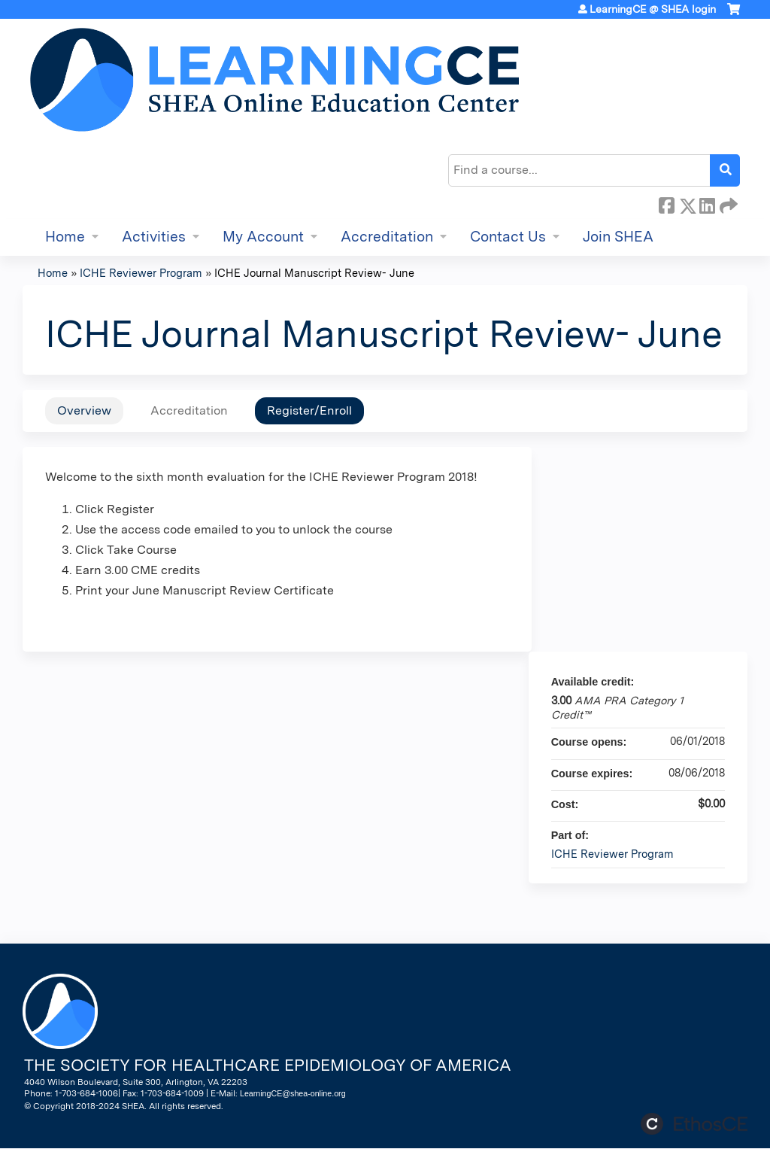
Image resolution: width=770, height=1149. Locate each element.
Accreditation (387, 236)
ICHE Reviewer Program (141, 272)
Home (65, 236)
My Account (263, 236)
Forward (727, 203)
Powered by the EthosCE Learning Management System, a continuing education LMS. (694, 1124)
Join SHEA (618, 236)
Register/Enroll (309, 410)
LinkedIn (706, 203)
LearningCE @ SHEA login (653, 9)
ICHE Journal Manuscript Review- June (314, 272)
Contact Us (508, 236)
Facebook (666, 203)
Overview (84, 410)
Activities (154, 236)
